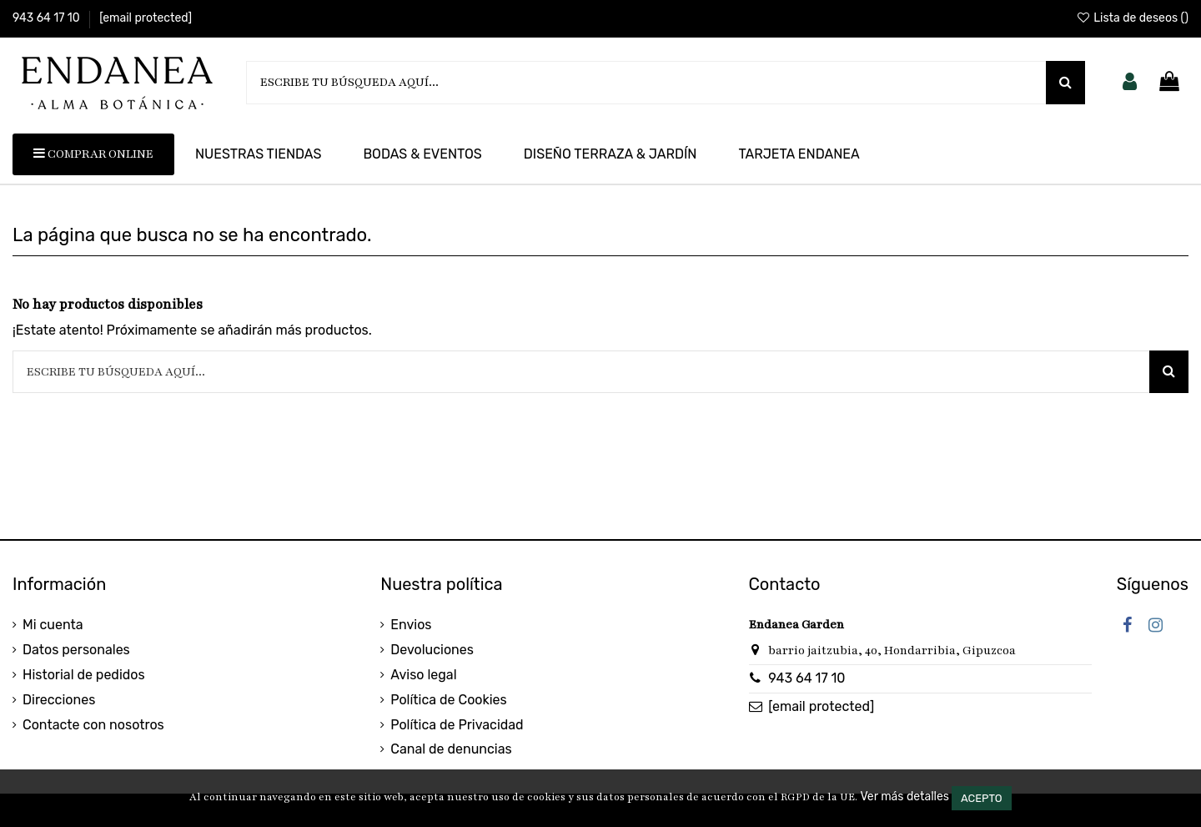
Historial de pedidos (84, 675)
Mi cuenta (53, 625)
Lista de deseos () (1132, 18)
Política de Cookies (448, 700)
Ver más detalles (904, 796)
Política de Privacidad (456, 725)
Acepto (982, 798)
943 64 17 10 (48, 18)
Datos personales (76, 650)
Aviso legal (423, 675)
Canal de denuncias (450, 749)
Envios (410, 625)
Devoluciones (432, 650)
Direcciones (59, 700)
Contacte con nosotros (93, 725)
